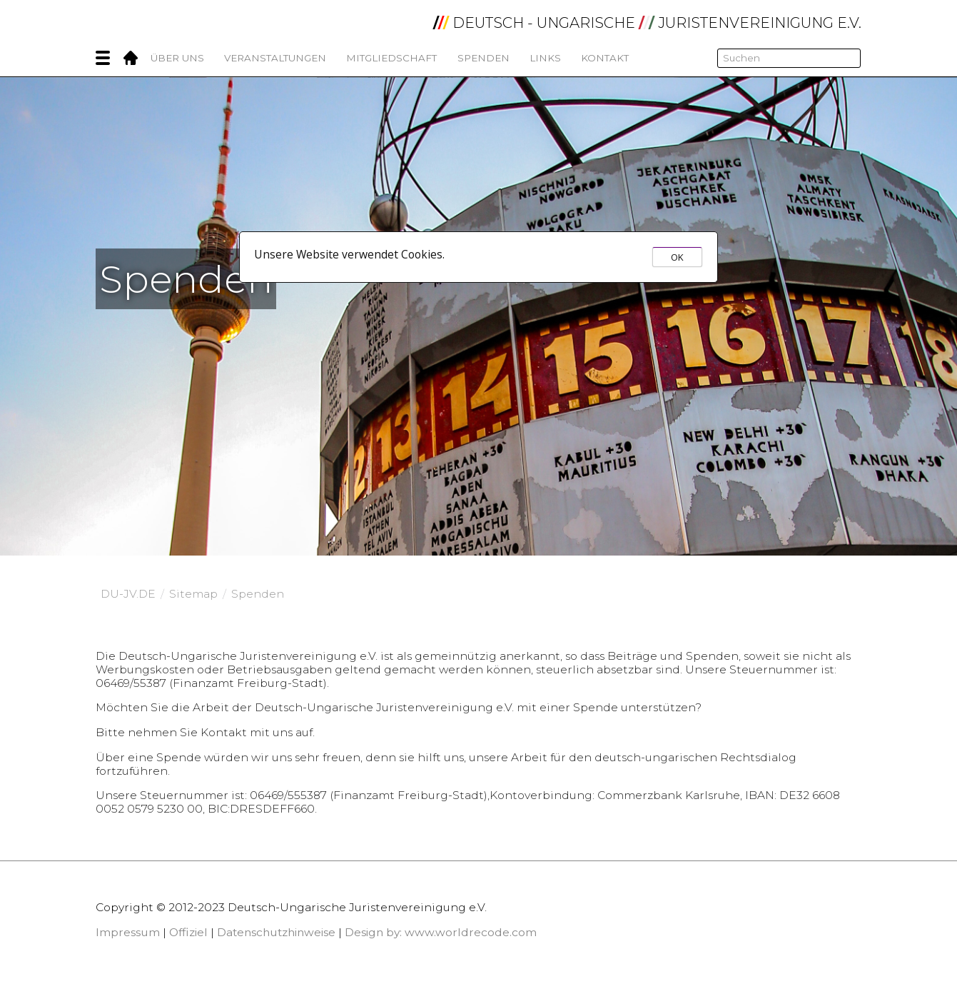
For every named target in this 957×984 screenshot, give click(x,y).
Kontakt (605, 58)
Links (545, 58)
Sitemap (193, 594)
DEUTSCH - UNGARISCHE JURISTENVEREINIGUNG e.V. (647, 22)
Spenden (483, 58)
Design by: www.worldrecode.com (441, 932)
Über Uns (177, 58)
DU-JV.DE (128, 594)
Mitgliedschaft (391, 58)
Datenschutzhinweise (276, 932)
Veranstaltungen (275, 58)
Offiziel (188, 932)
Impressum (128, 932)
